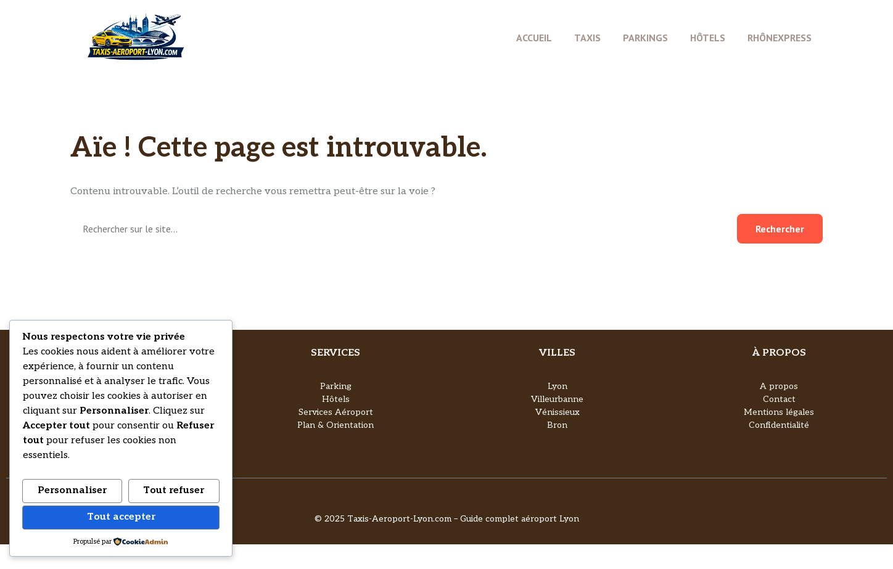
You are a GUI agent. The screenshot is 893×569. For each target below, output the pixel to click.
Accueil (534, 37)
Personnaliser (72, 490)
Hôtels (707, 37)
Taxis (587, 37)
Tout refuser (173, 490)
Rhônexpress (779, 37)
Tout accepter (121, 517)
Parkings (645, 37)
